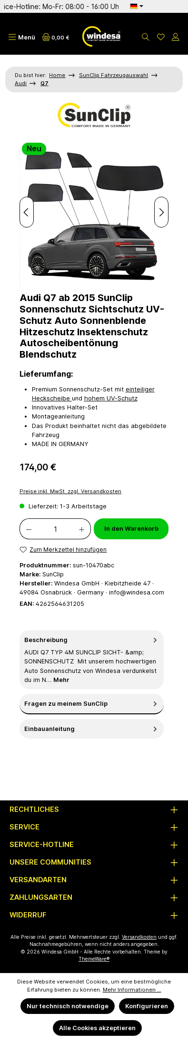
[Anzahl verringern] (29, 528)
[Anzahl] (55, 528)
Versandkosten (139, 937)
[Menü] (22, 37)
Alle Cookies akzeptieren (97, 1028)
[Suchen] (145, 37)
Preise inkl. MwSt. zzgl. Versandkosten (70, 491)
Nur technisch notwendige (68, 1006)
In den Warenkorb (131, 528)
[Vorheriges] (27, 212)
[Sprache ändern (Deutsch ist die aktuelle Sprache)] (136, 6)
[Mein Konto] (175, 37)
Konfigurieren (146, 1006)
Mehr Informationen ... (132, 989)
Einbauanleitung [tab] (91, 729)
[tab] (92, 659)
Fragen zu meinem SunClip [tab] (91, 704)
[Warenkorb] (56, 37)
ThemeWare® (94, 959)
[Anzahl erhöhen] (82, 528)
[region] (94, 212)
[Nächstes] (161, 212)
